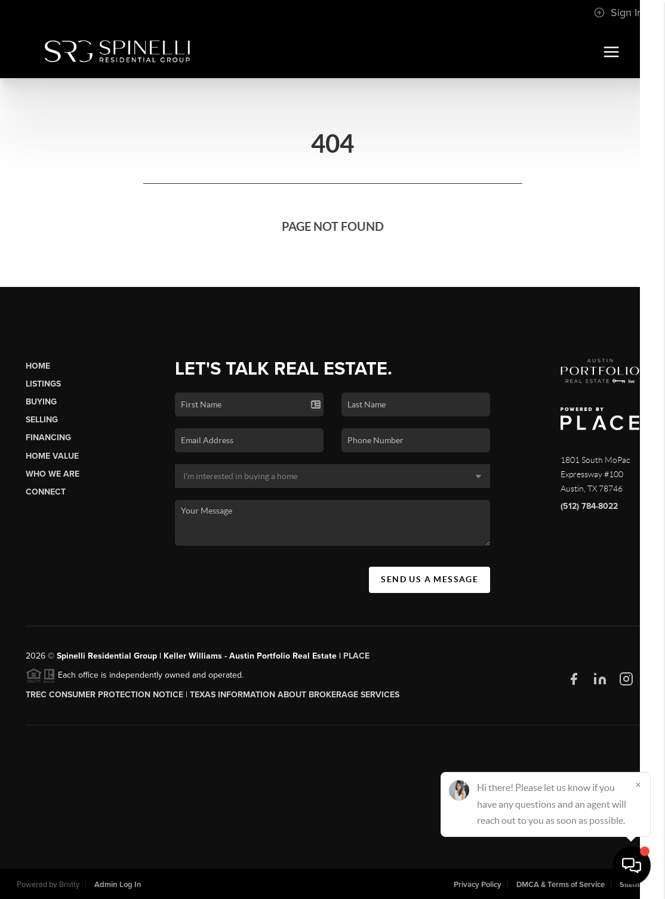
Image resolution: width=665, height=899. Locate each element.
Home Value (52, 456)
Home (38, 366)
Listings (43, 384)
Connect (46, 492)
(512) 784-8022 (589, 506)
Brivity (69, 884)
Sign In (618, 12)
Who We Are (52, 474)
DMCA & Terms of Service (560, 884)
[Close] (638, 784)
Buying (41, 402)
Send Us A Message (429, 579)
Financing (48, 437)
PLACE (356, 656)
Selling (42, 420)
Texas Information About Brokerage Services (294, 695)
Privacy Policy (477, 884)
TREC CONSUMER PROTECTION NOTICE (104, 695)
